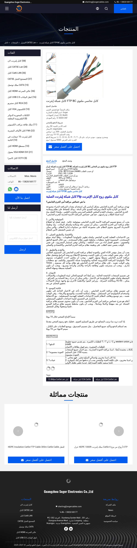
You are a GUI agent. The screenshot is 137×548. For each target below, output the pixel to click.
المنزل (23, 43)
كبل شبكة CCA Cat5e (82, 379)
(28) (17, 67)
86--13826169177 (123, 2)
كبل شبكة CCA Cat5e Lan (106, 379)
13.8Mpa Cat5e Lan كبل (58, 379)
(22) (21, 130)
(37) (20, 79)
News (110, 510)
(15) (18, 85)
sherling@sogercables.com (95, 2)
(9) (19, 117)
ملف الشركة (111, 505)
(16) (22, 97)
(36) (17, 73)
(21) (20, 152)
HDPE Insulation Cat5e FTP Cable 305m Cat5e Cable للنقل (36, 447)
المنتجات (14, 43)
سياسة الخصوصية (111, 521)
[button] (18, 431)
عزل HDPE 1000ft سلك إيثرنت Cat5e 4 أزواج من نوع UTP (101, 447)
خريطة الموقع (110, 516)
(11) (22, 124)
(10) (19, 109)
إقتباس (123, 8)
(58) (17, 61)
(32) (17, 103)
